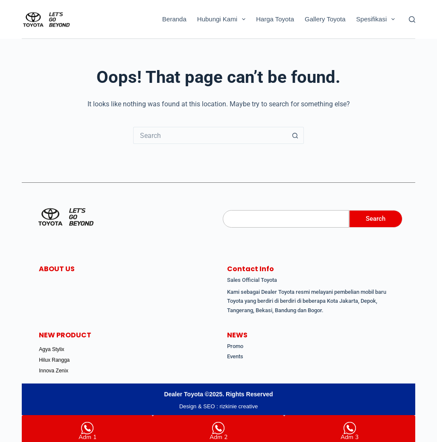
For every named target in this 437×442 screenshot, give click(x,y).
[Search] (412, 19)
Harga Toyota (275, 19)
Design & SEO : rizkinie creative (218, 406)
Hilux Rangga (54, 360)
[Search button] (295, 135)
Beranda (174, 19)
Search (375, 218)
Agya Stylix (51, 349)
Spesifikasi (377, 19)
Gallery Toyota (325, 19)
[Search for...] (210, 135)
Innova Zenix (53, 371)
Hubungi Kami (223, 19)
